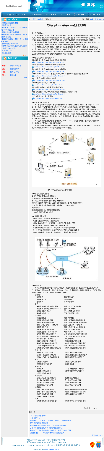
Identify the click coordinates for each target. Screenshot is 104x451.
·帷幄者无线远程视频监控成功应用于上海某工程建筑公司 (50, 430)
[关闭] (101, 19)
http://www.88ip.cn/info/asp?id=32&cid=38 (48, 85)
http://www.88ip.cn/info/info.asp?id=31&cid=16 (49, 67)
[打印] (97, 19)
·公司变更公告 (35, 418)
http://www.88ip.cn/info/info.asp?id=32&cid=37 (49, 80)
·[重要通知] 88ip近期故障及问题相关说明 (47, 433)
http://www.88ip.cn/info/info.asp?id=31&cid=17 (49, 71)
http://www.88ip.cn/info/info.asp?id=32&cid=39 (49, 89)
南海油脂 (13, 75)
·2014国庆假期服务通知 (38, 416)
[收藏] (92, 19)
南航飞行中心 (15, 72)
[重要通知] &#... (7, 51)
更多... (26, 77)
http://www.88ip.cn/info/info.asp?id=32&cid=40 (49, 94)
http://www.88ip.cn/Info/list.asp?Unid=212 (48, 98)
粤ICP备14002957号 (52, 449)
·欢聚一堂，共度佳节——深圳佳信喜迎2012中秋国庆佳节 (50, 421)
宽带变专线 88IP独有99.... (10, 44)
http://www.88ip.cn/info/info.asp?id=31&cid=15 (49, 62)
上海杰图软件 (15, 69)
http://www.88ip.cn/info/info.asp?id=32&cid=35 (49, 76)
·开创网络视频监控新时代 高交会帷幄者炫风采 (46, 428)
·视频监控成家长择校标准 (39, 423)
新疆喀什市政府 (15, 66)
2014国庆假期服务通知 (9, 23)
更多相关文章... (97, 435)
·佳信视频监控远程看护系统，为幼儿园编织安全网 (48, 425)
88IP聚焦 (40, 19)
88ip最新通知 (6, 53)
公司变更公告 (6, 25)
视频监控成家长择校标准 (10, 32)
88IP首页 (32, 19)
